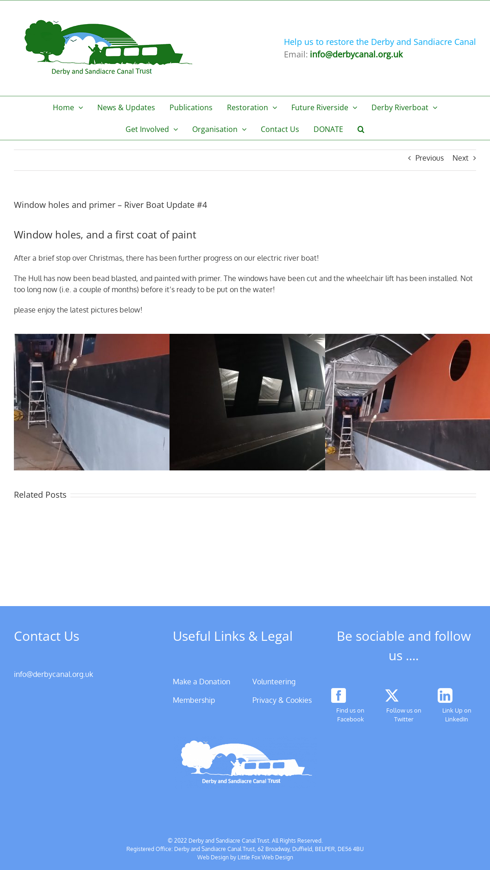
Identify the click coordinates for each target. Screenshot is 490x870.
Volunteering (273, 681)
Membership (194, 700)
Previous (429, 158)
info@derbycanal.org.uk (53, 674)
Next (460, 158)
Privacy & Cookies (282, 700)
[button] (361, 129)
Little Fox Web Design (265, 857)
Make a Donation (201, 681)
